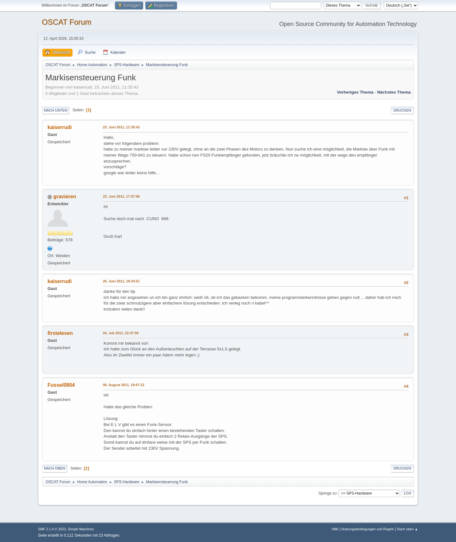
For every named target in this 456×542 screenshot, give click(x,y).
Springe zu (327, 493)
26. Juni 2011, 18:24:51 (121, 281)
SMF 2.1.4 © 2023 (52, 529)
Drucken (402, 110)
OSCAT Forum (66, 22)
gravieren (64, 196)
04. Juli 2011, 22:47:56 (121, 333)
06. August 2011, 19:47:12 (123, 385)
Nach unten (55, 110)
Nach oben (54, 468)
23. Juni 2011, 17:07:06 (121, 196)
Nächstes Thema (394, 92)
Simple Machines (81, 529)
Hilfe (335, 529)
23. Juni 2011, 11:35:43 (121, 127)
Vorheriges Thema (355, 92)
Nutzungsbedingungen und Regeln (367, 529)
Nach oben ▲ (407, 529)
